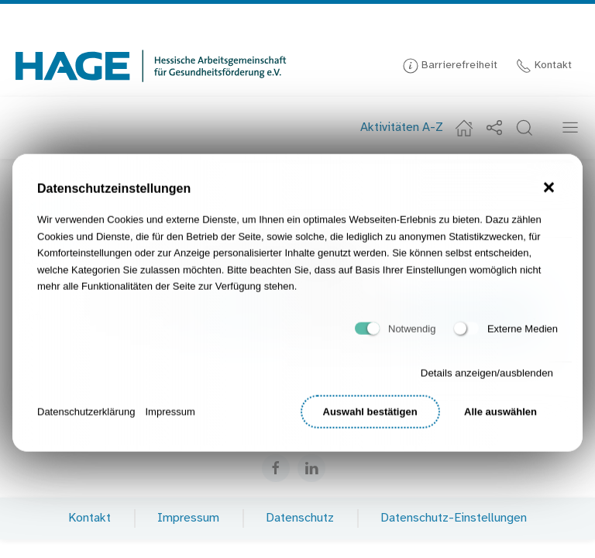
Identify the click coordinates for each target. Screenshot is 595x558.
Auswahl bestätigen (370, 417)
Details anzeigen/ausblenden (487, 378)
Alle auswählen (500, 417)
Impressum (169, 416)
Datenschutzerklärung (86, 416)
